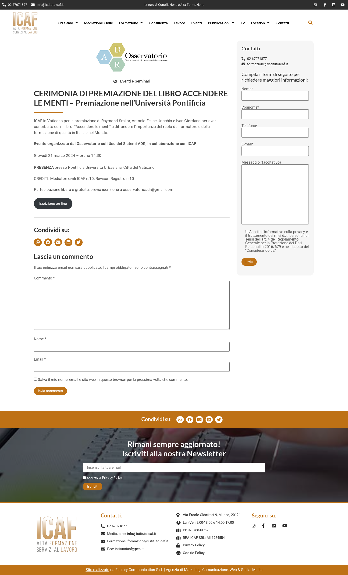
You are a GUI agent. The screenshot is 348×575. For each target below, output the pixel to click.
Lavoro (179, 23)
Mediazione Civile (98, 23)
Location (260, 22)
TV (242, 23)
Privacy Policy (112, 477)
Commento (44, 278)
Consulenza (158, 23)
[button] (310, 23)
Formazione (131, 22)
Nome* (275, 92)
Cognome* (275, 111)
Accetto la (92, 478)
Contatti (282, 23)
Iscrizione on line (53, 203)
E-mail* (275, 147)
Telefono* (275, 129)
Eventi (196, 23)
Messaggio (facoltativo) (275, 193)
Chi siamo (68, 22)
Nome (40, 339)
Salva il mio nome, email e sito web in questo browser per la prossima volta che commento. (113, 380)
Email (40, 359)
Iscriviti (92, 486)
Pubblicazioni (221, 22)
